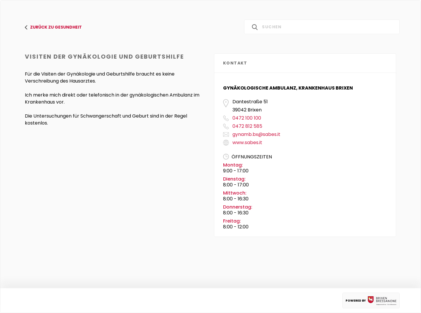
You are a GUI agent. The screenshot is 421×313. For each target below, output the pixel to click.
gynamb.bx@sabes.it (256, 134)
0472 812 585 (247, 126)
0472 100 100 (246, 118)
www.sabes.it (247, 142)
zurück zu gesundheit (53, 27)
